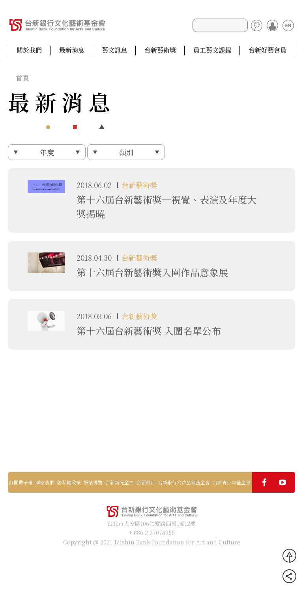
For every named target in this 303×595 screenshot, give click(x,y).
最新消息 (71, 50)
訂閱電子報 (21, 482)
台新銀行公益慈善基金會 (184, 482)
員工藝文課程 (212, 50)
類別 (126, 152)
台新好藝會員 (267, 50)
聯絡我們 (45, 482)
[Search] (220, 25)
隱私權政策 (69, 482)
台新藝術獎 (160, 50)
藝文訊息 (114, 50)
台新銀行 (146, 482)
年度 (47, 152)
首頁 (22, 77)
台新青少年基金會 (232, 482)
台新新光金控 (119, 482)
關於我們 (29, 50)
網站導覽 (93, 482)
